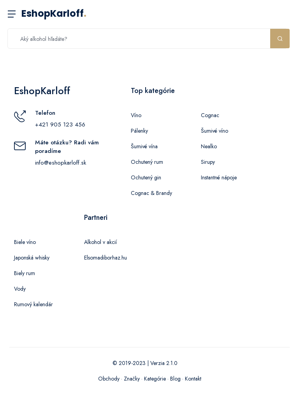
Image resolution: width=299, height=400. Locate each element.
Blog (175, 378)
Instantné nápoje (219, 177)
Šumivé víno (214, 131)
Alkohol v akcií (100, 242)
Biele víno (25, 242)
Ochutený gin (146, 177)
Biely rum (24, 273)
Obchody (109, 378)
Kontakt (193, 378)
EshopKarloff (53, 13)
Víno (136, 115)
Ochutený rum (147, 162)
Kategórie (155, 378)
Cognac (210, 115)
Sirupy (208, 162)
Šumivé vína (144, 146)
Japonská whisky (31, 257)
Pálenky (139, 131)
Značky (132, 378)
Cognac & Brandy (151, 193)
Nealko (209, 146)
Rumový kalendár (33, 304)
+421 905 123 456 (60, 124)
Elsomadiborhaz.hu (105, 257)
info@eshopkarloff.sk (60, 162)
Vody (20, 289)
